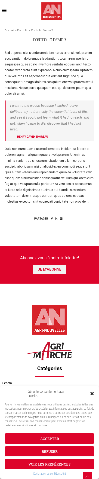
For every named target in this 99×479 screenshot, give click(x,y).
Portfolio (22, 30)
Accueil (9, 30)
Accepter (49, 438)
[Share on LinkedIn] (56, 218)
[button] (92, 393)
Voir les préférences (49, 464)
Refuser (50, 451)
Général (7, 383)
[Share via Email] (61, 218)
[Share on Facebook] (52, 218)
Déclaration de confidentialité (49, 473)
